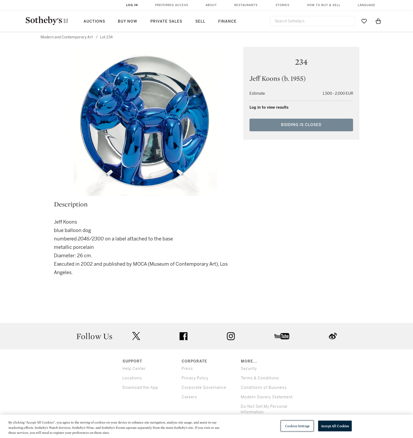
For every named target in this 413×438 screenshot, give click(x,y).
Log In (132, 5)
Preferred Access (171, 5)
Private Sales (166, 21)
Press (187, 368)
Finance (227, 21)
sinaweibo (333, 336)
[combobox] (312, 21)
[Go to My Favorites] (364, 21)
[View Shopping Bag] (378, 21)
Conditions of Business (264, 387)
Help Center (134, 368)
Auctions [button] (94, 21)
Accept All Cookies (335, 426)
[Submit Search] (349, 21)
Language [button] (366, 5)
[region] (206, 426)
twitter (136, 336)
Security (249, 368)
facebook (183, 336)
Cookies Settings (297, 426)
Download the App (140, 387)
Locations (132, 378)
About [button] (211, 5)
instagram (231, 336)
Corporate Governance (204, 387)
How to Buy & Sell (323, 5)
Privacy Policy (195, 378)
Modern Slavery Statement (267, 397)
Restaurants (246, 5)
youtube (281, 336)
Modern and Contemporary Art (66, 37)
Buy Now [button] (127, 21)
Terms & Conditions (260, 378)
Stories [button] (282, 5)
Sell (200, 21)
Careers (189, 397)
